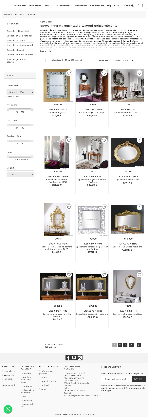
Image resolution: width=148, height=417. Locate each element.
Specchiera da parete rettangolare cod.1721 (56, 180)
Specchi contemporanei (20, 45)
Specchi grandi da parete (16, 60)
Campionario (97, 6)
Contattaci (27, 400)
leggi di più (45, 51)
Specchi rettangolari (18, 31)
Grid (45, 61)
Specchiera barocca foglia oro (127, 247)
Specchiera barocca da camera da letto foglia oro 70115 (57, 248)
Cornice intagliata (56, 112)
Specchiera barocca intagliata (127, 314)
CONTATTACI (128, 6)
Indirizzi (44, 385)
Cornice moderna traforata (127, 112)
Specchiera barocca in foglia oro (92, 314)
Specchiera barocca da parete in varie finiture (92, 248)
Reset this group (13, 96)
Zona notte (35, 6)
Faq (109, 6)
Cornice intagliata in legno (92, 112)
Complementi (64, 6)
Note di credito (48, 381)
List (49, 61)
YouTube (74, 357)
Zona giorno (19, 6)
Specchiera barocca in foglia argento (57, 315)
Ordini (43, 377)
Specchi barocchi (16, 40)
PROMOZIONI (81, 6)
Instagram (80, 357)
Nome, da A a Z (125, 60)
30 (131, 345)
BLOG (116, 6)
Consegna (26, 373)
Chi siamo (27, 386)
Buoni (43, 389)
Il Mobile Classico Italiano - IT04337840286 (74, 414)
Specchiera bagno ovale (127, 179)
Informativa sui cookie (27, 391)
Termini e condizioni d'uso (26, 379)
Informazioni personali (46, 372)
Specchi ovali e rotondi (19, 36)
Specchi (13, 23)
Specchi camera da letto (20, 54)
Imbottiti (49, 6)
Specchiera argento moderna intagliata (92, 180)
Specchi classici (15, 50)
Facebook (68, 357)
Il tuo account (49, 366)
